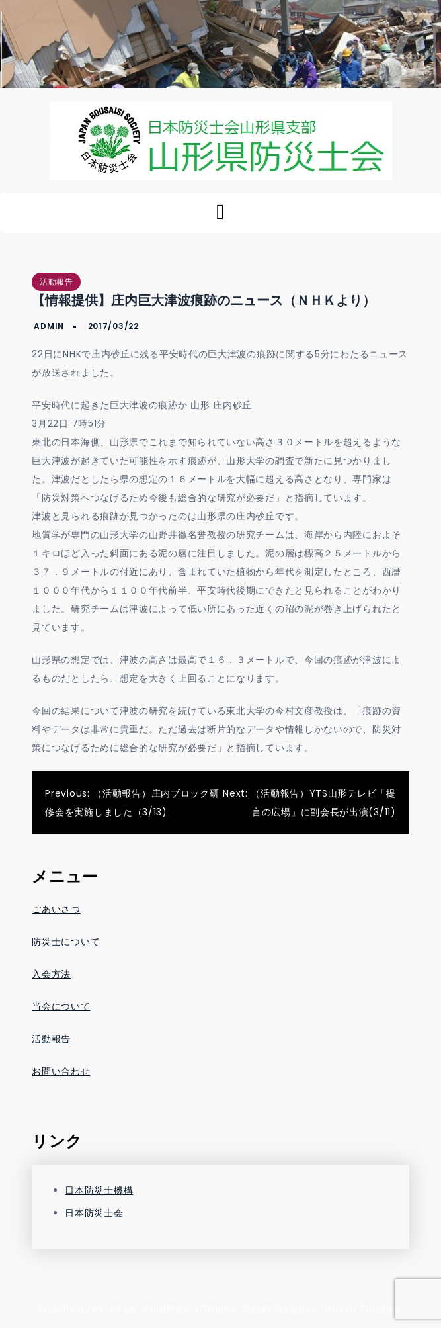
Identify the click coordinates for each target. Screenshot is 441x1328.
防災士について (66, 941)
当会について (61, 1006)
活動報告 (56, 281)
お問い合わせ (61, 1071)
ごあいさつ (56, 909)
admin (49, 326)
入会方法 (51, 974)
